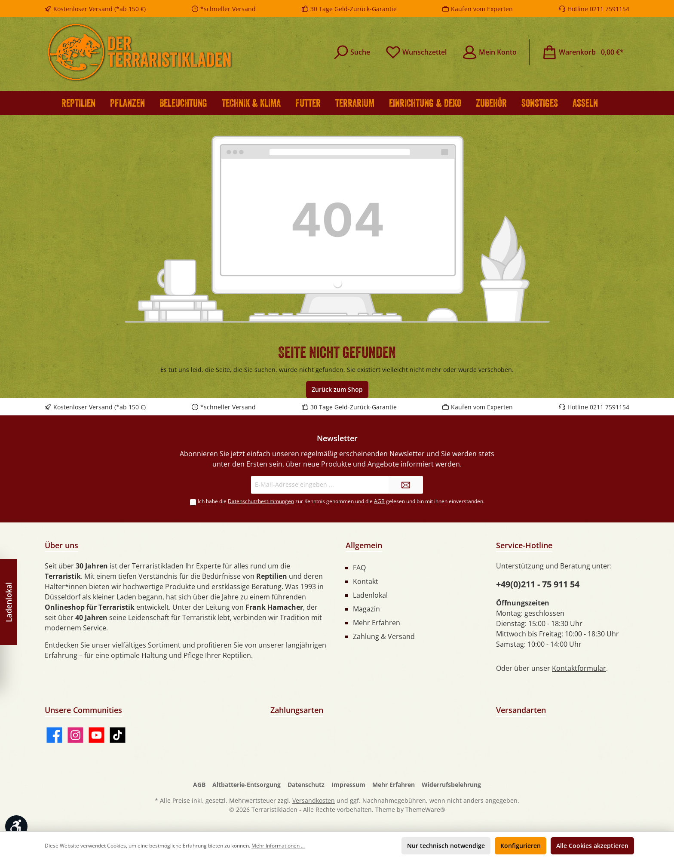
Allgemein (364, 545)
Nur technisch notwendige (446, 846)
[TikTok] (117, 735)
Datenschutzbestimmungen (261, 501)
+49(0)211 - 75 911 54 (537, 584)
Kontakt (365, 581)
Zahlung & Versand (384, 636)
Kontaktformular (579, 668)
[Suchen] (352, 52)
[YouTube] (96, 735)
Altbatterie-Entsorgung (246, 784)
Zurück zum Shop (337, 389)
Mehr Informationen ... (278, 845)
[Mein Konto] (489, 52)
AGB (379, 501)
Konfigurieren (520, 846)
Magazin (366, 609)
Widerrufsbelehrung (451, 784)
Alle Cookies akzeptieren (592, 846)
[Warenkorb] (582, 52)
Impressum (348, 784)
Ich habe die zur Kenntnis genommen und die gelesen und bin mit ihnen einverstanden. (341, 501)
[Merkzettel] (416, 52)
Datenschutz (306, 784)
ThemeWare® (425, 809)
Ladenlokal (370, 595)
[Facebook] (54, 735)
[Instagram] (75, 735)
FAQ (359, 567)
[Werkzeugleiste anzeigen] (16, 826)
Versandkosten (313, 800)
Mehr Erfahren (376, 622)
